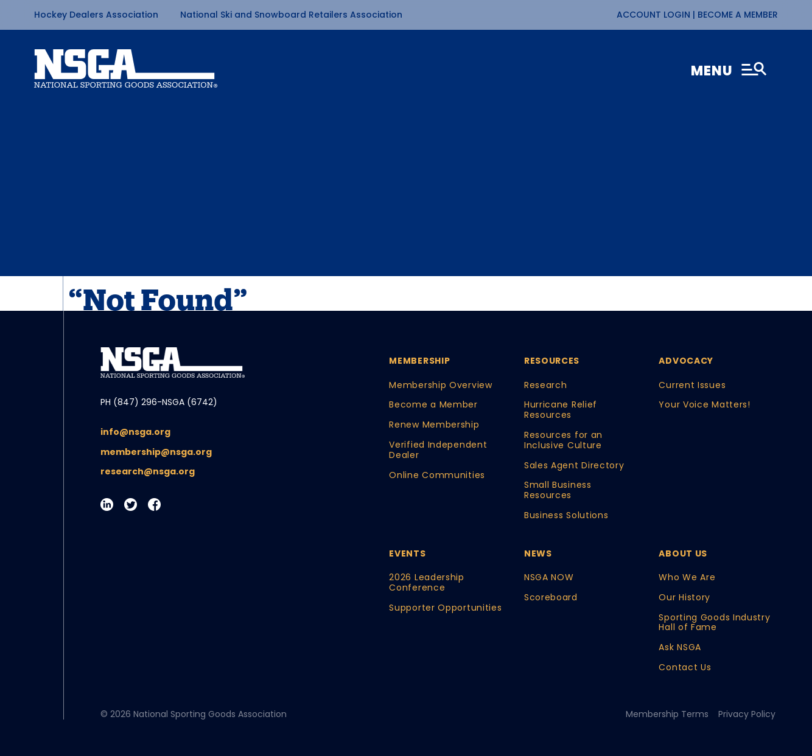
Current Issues (692, 385)
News (538, 554)
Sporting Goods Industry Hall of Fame (714, 622)
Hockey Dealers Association (96, 15)
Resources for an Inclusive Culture (563, 440)
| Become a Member (735, 15)
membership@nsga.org (156, 452)
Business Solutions (566, 515)
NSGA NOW (549, 577)
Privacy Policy (746, 714)
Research (545, 385)
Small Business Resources (558, 490)
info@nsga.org (135, 432)
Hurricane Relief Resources (560, 410)
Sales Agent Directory (574, 465)
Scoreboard (551, 597)
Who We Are (687, 577)
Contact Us (685, 667)
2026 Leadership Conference (426, 582)
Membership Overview (440, 385)
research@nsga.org (147, 471)
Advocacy (686, 361)
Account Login (655, 15)
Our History (684, 597)
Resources (551, 361)
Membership (419, 361)
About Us (683, 554)
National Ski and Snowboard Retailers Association (291, 15)
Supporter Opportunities (445, 608)
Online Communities (437, 475)
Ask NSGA (680, 647)
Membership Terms (667, 714)
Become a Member (433, 405)
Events (407, 554)
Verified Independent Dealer (438, 450)
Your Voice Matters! (704, 405)
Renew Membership (434, 425)
